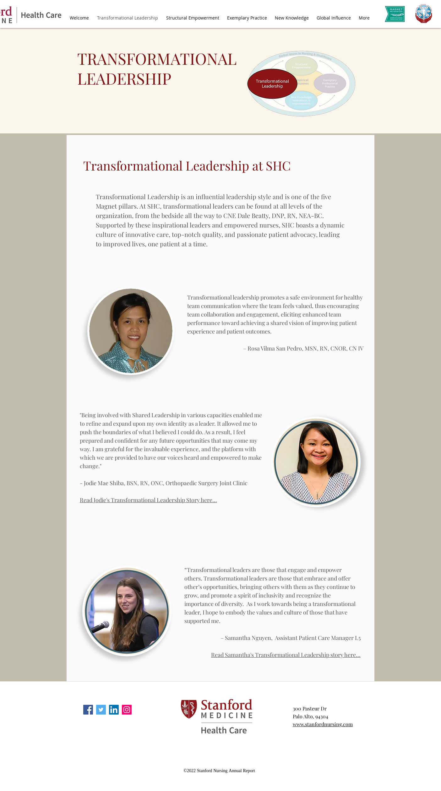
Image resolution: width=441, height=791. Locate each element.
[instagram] (127, 710)
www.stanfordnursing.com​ (323, 724)
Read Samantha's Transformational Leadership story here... (286, 655)
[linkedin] (114, 710)
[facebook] (88, 710)
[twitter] (101, 710)
